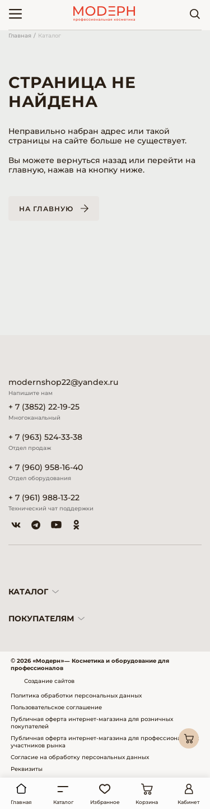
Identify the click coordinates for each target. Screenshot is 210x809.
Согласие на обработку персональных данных (80, 757)
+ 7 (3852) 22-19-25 (44, 407)
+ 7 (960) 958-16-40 (45, 467)
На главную (46, 208)
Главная (19, 35)
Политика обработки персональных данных (76, 695)
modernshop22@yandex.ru (63, 382)
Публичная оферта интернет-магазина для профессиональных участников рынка (105, 741)
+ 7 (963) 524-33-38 (45, 437)
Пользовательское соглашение (56, 707)
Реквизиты (27, 769)
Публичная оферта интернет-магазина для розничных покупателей (92, 722)
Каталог (49, 35)
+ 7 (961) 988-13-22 (44, 498)
